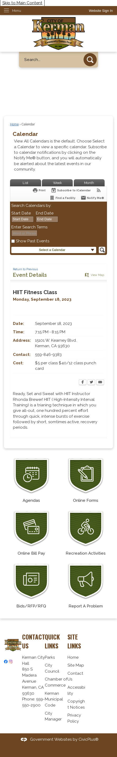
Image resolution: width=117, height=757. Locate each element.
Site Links (74, 641)
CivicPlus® (89, 739)
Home (14, 124)
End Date (44, 213)
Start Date (21, 213)
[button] (90, 59)
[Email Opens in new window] (100, 382)
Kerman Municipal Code (54, 699)
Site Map (75, 665)
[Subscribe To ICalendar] (71, 190)
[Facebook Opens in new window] (82, 382)
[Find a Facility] (62, 198)
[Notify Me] (92, 198)
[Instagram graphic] (11, 661)
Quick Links (52, 641)
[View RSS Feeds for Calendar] (98, 190)
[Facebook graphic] (6, 661)
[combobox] (22, 219)
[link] (101, 10)
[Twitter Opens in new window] (91, 382)
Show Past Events (32, 241)
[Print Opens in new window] (39, 190)
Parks (50, 657)
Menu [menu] (16, 11)
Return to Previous (25, 269)
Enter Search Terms (29, 227)
